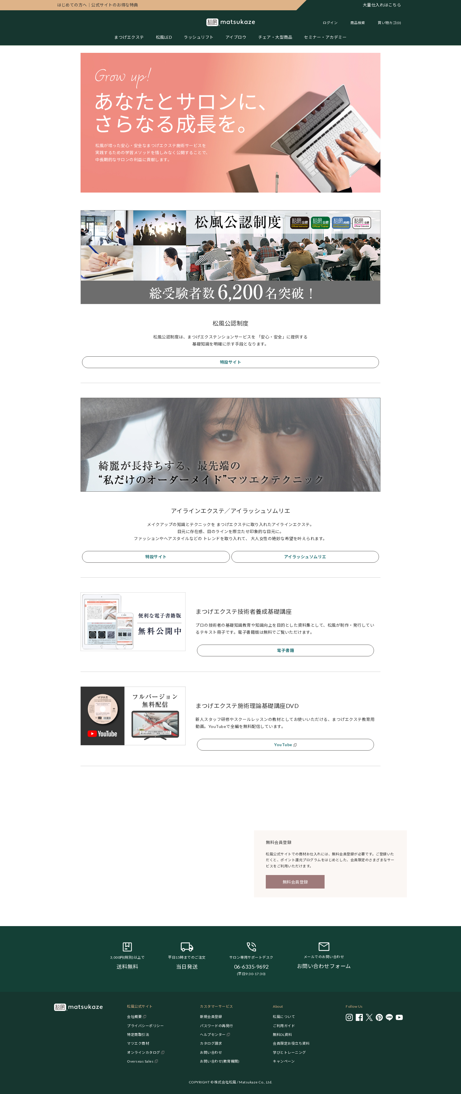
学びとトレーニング (289, 1052)
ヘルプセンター (213, 1034)
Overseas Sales (140, 1061)
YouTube (283, 744)
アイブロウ (236, 37)
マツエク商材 (138, 1043)
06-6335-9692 (251, 966)
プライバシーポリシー (145, 1026)
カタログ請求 (211, 1043)
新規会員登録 (211, 1016)
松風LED (164, 37)
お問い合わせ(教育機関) (219, 1061)
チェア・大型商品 (275, 37)
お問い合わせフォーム (324, 966)
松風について (284, 1016)
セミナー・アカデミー (325, 37)
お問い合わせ (211, 1052)
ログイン (330, 23)
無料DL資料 (282, 1034)
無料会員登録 (295, 881)
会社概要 (134, 1016)
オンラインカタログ (143, 1052)
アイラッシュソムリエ (305, 556)
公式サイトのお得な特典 (97, 4)
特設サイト (230, 362)
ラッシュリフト (199, 37)
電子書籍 (285, 650)
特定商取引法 (138, 1034)
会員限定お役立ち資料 (291, 1043)
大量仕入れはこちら (382, 4)
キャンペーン (284, 1061)
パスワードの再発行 (216, 1026)
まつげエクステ (129, 37)
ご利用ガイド (284, 1026)
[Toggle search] (355, 23)
